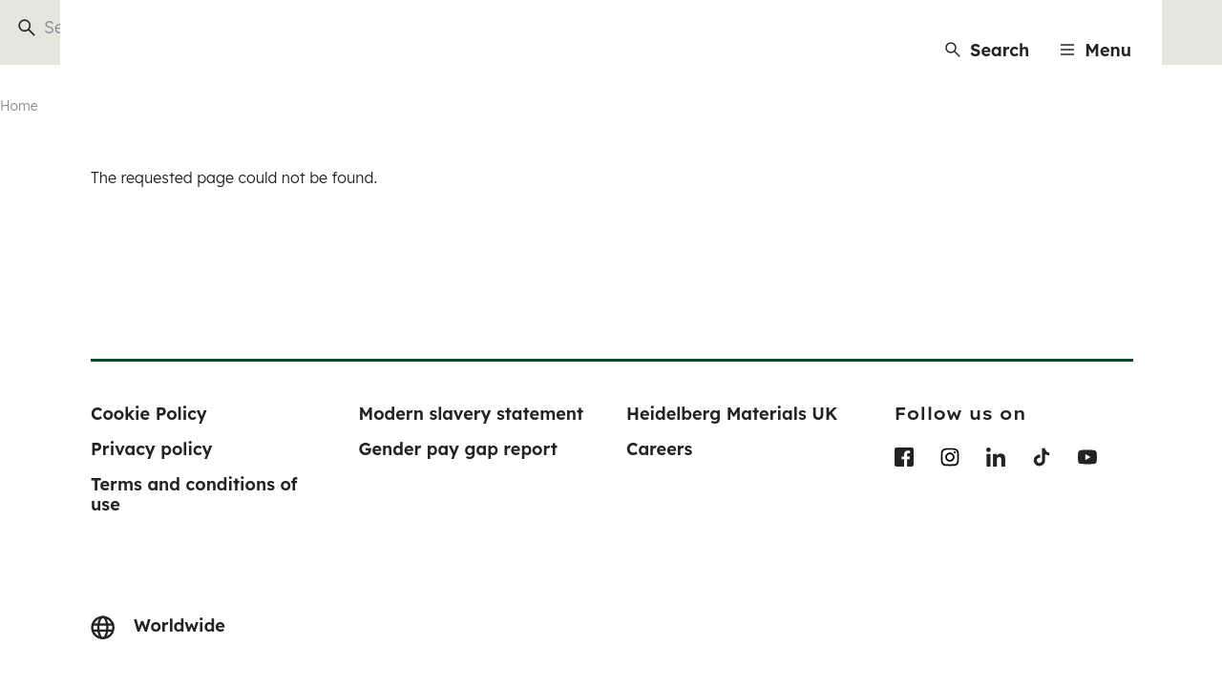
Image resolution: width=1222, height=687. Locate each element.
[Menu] (1095, 50)
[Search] (987, 50)
